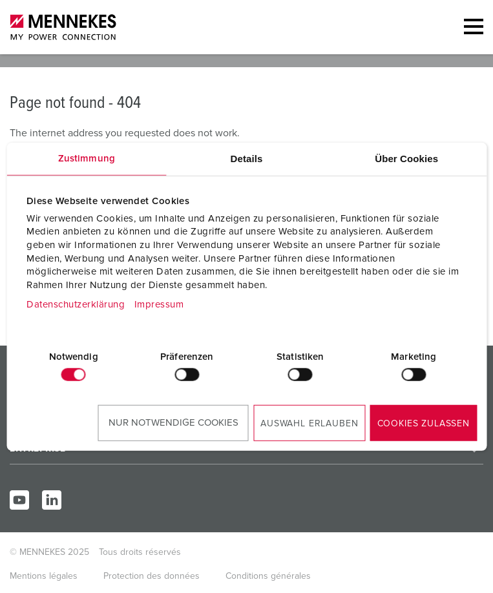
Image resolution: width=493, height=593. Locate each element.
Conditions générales (268, 576)
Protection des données (151, 576)
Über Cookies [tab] (406, 157)
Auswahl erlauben (309, 423)
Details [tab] (247, 157)
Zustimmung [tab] (86, 158)
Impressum (159, 304)
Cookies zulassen (423, 423)
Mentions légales (44, 576)
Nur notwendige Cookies (173, 423)
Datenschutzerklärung (75, 304)
